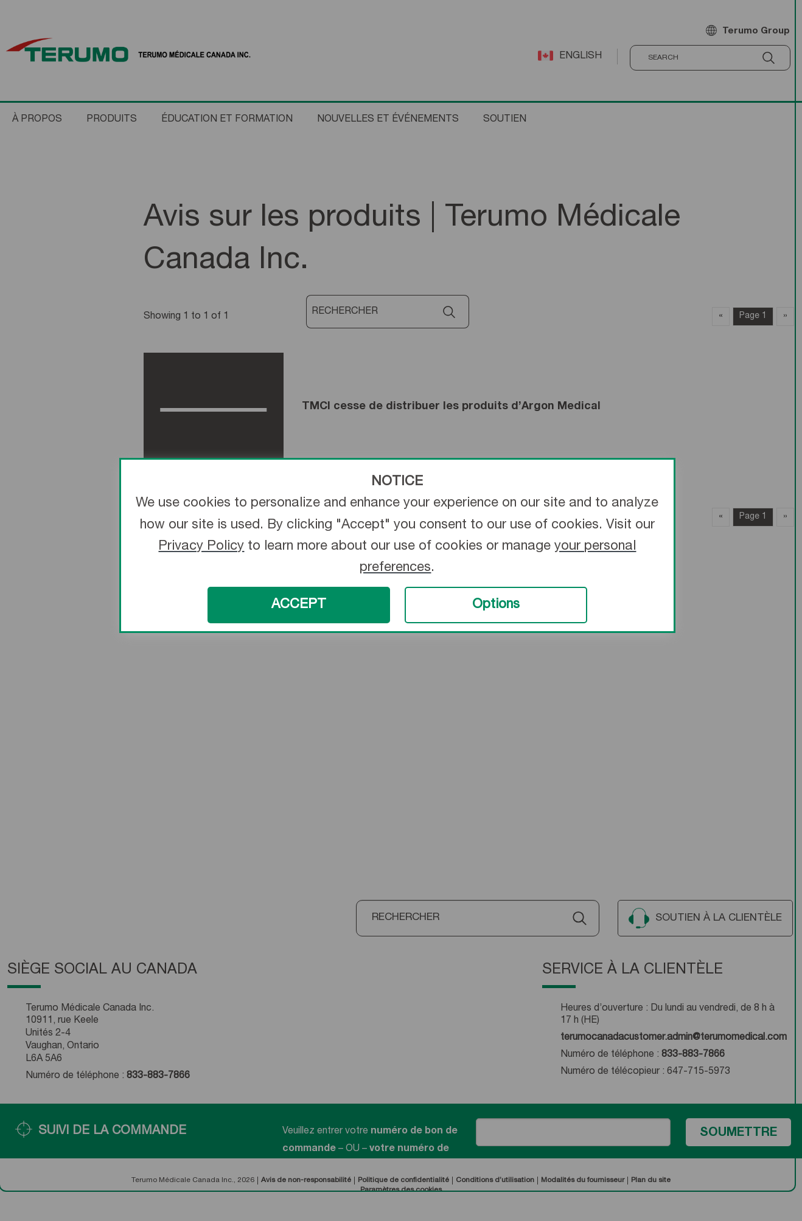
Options (496, 605)
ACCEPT (298, 605)
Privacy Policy (201, 546)
